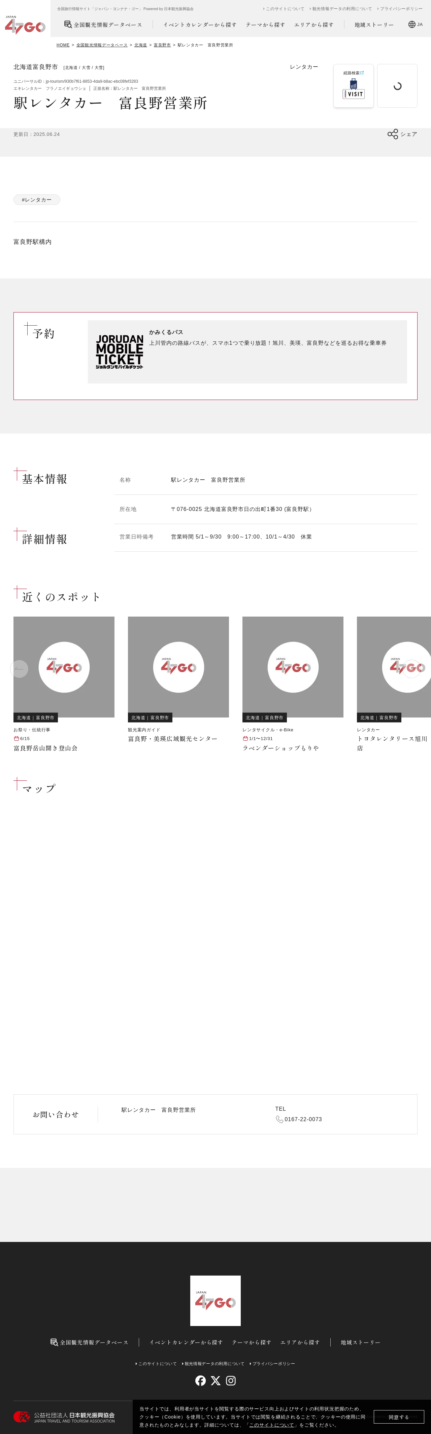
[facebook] (200, 1381)
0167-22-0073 (303, 1119)
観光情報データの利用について (342, 9)
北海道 (140, 45)
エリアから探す (314, 25)
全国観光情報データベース (103, 24)
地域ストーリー (375, 25)
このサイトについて (271, 1425)
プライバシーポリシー (401, 9)
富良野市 (162, 45)
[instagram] (230, 1381)
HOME (63, 45)
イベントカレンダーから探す (200, 25)
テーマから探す (265, 25)
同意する (399, 1417)
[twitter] (216, 1381)
